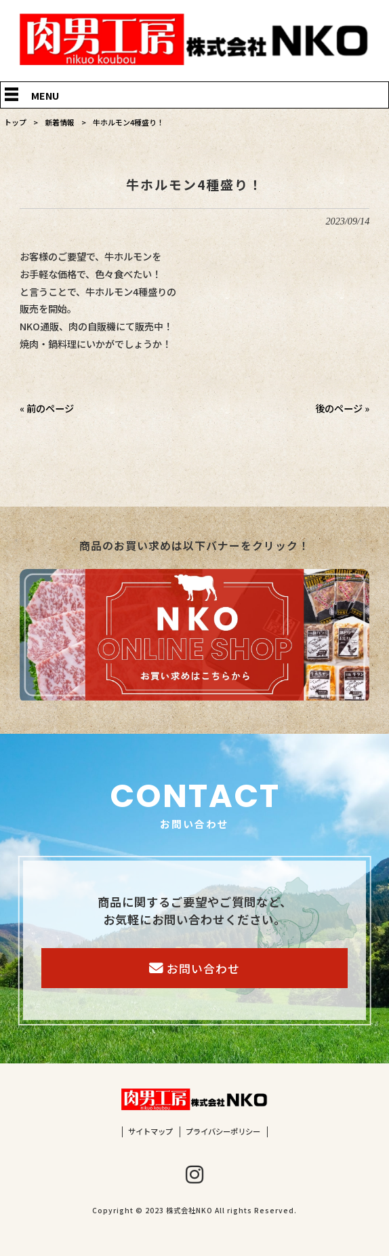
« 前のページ (47, 408)
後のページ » (342, 408)
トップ (15, 122)
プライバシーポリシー (223, 1131)
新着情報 (60, 122)
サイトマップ (150, 1131)
